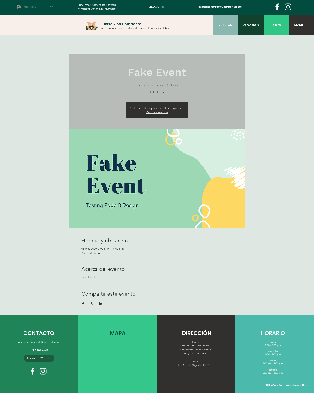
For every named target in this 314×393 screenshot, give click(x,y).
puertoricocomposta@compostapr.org (39, 342)
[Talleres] (276, 25)
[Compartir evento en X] (92, 303)
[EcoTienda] (225, 25)
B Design (305, 385)
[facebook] (277, 6)
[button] (53, 6)
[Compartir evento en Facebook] (83, 303)
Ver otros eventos (157, 112)
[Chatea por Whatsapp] (39, 358)
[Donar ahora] (251, 25)
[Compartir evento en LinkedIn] (100, 303)
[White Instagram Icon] (287, 6)
